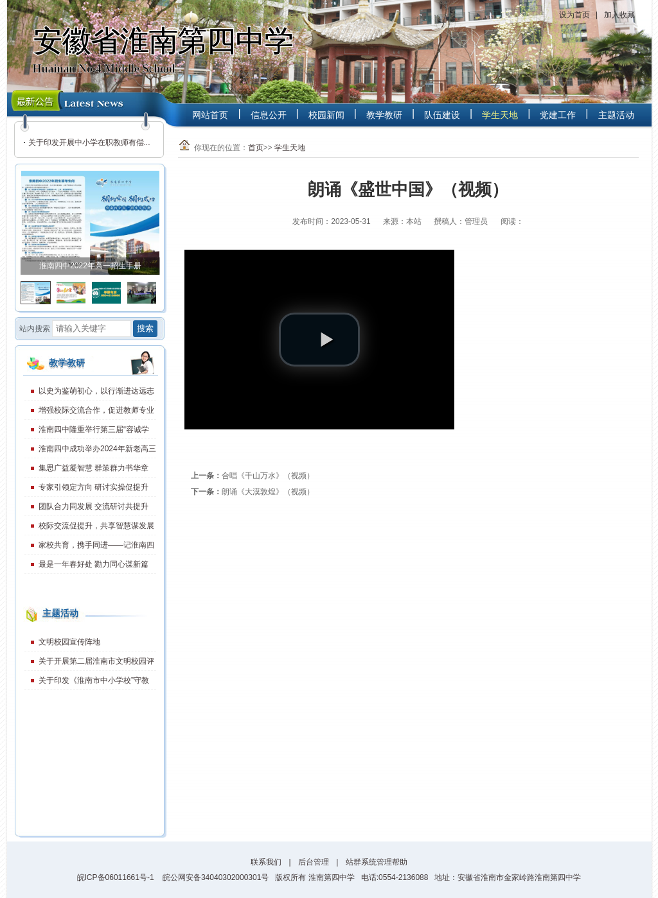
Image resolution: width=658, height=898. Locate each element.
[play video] (319, 340)
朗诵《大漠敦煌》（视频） (268, 491)
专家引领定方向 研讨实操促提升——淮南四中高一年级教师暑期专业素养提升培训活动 (90, 490)
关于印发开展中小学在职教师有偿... (89, 142)
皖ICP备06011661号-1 (115, 877)
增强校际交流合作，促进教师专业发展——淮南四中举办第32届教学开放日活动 (89, 413)
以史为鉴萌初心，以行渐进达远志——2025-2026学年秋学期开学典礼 (89, 393)
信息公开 (269, 115)
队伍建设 (442, 115)
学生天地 (500, 115)
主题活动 (616, 115)
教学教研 (384, 115)
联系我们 (266, 862)
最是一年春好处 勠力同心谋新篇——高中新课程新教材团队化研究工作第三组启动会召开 (90, 567)
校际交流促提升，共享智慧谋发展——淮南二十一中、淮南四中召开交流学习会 (90, 528)
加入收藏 (619, 14)
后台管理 (313, 862)
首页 (255, 147)
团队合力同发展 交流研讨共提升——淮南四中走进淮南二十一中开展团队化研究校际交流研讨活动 (90, 509)
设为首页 (574, 14)
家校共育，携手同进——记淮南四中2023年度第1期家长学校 (89, 547)
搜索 (145, 328)
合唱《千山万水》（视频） (268, 475)
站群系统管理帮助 (376, 862)
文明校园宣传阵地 (69, 641)
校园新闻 (326, 115)
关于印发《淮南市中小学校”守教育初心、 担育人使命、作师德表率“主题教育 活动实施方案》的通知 (88, 683)
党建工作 (558, 115)
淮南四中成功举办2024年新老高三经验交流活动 (90, 451)
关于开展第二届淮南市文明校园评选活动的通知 (89, 664)
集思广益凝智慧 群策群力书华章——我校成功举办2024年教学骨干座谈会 (87, 470)
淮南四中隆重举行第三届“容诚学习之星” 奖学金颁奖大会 (86, 432)
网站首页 (210, 115)
